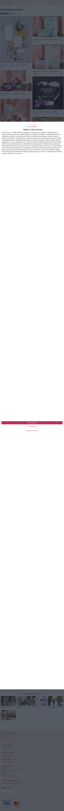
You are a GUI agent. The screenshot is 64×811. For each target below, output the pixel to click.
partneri (10, 132)
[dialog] (32, 405)
